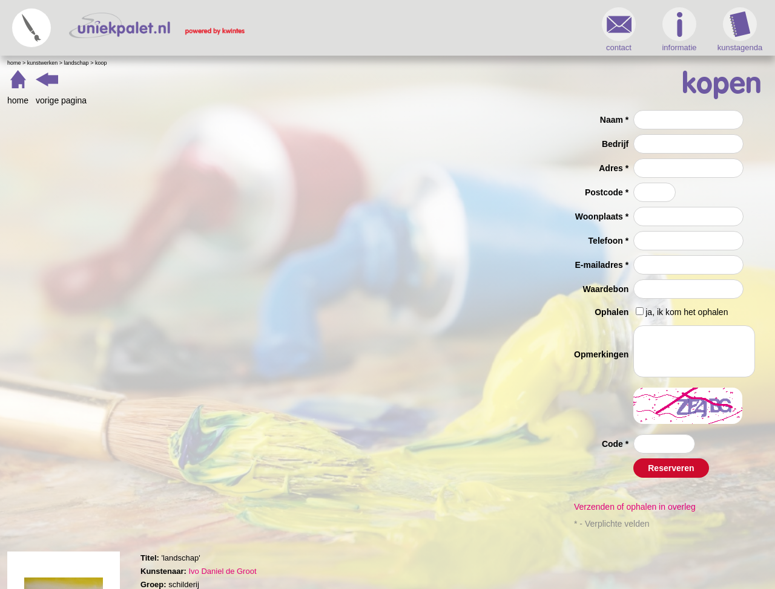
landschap (76, 63)
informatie (679, 29)
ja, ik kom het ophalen (686, 312)
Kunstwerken (42, 63)
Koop (101, 63)
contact (619, 29)
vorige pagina (61, 100)
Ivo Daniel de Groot (222, 571)
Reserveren (671, 468)
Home (14, 63)
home (17, 100)
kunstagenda (739, 29)
